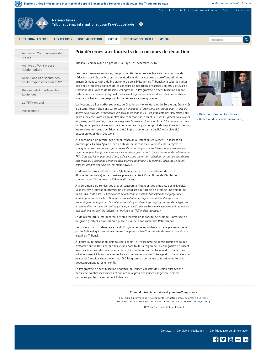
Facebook (159, 307)
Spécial (164, 39)
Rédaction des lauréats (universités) (221, 119)
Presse (113, 39)
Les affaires (63, 39)
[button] (141, 24)
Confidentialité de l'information (229, 330)
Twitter (169, 307)
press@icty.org (201, 301)
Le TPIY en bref (33, 102)
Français (177, 10)
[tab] (42, 55)
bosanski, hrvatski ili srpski (202, 10)
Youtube (181, 307)
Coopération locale (139, 39)
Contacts (166, 330)
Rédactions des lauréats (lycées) (219, 114)
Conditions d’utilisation (190, 330)
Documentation (90, 39)
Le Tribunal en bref (33, 39)
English (163, 10)
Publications (30, 111)
